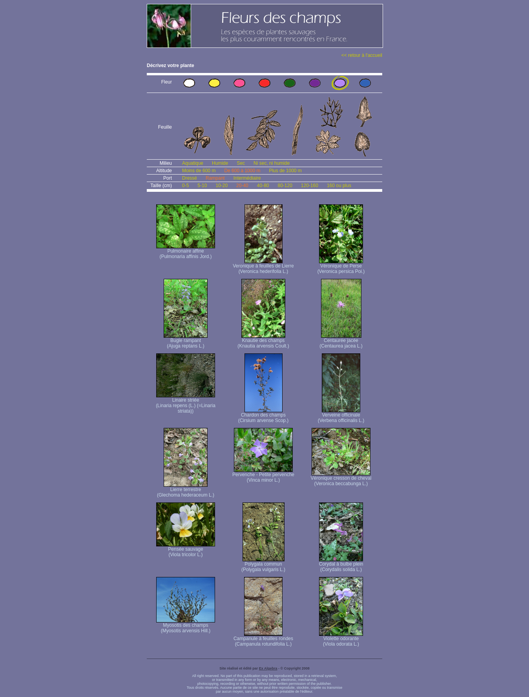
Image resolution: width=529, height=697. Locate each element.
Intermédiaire (247, 178)
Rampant (215, 178)
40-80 (263, 185)
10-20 (221, 185)
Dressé (189, 178)
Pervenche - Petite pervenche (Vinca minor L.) (263, 475)
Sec (241, 163)
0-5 (185, 185)
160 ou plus (339, 185)
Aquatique (192, 163)
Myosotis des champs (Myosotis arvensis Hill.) (185, 625)
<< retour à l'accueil (361, 55)
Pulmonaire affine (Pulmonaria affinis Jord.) (185, 251)
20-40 (242, 185)
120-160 (309, 185)
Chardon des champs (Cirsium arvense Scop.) (263, 415)
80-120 (284, 185)
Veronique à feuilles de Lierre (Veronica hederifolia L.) (263, 266)
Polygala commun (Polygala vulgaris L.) (263, 564)
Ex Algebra (268, 668)
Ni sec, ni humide (272, 163)
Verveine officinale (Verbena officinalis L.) (341, 415)
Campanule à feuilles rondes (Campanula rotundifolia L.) (263, 639)
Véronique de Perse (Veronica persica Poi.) (341, 266)
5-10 (202, 185)
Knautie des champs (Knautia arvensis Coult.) (263, 341)
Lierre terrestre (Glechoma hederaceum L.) (185, 490)
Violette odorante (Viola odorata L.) (341, 639)
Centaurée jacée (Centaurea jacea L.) (340, 341)
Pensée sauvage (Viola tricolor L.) (185, 549)
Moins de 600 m (198, 170)
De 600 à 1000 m (242, 170)
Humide (220, 163)
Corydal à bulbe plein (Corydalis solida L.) (341, 564)
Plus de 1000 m (285, 170)
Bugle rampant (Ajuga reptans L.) (186, 341)
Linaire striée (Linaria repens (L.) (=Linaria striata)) (185, 403)
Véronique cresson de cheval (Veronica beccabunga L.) (341, 478)
